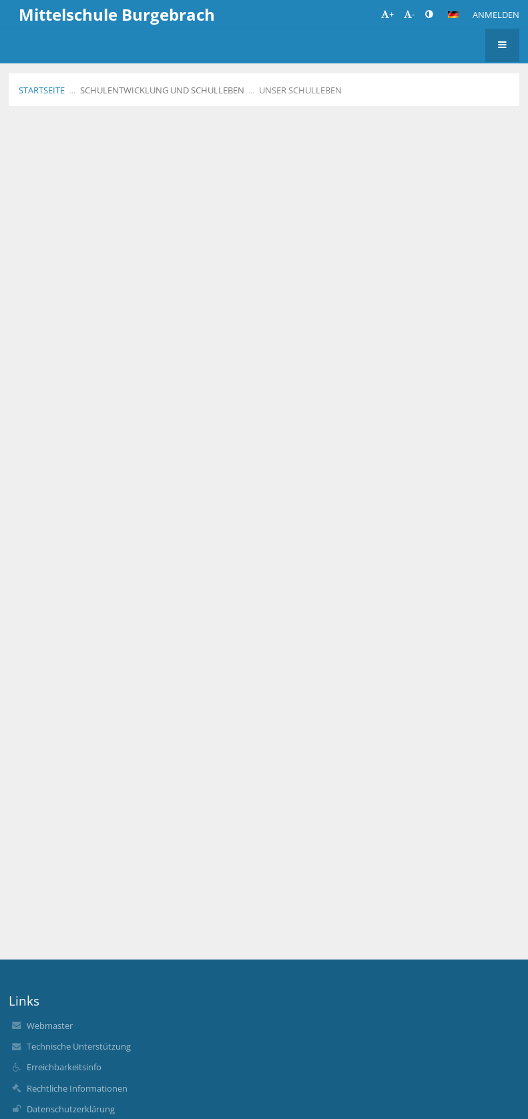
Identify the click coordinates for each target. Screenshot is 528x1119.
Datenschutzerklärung (71, 1109)
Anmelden (496, 15)
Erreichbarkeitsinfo (64, 1067)
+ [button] (387, 14)
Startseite (42, 90)
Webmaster (50, 1026)
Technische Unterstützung (79, 1046)
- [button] (409, 14)
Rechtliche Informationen (77, 1088)
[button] (453, 15)
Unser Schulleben (300, 90)
